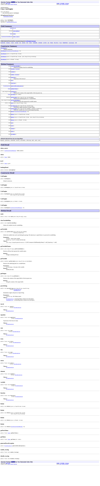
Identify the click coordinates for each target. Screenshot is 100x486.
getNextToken (14, 93)
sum (12, 130)
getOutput (13, 96)
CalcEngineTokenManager (6, 38)
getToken (13, 99)
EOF (20, 44)
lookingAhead (16, 32)
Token (11, 29)
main (12, 108)
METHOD (15, 4)
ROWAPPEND (65, 44)
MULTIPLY (56, 44)
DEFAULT (8, 44)
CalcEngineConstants (8, 16)
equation (13, 81)
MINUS (51, 44)
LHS (48, 44)
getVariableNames (15, 105)
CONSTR (11, 4)
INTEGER (40, 44)
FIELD (9, 4)
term (12, 133)
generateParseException (17, 90)
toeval (12, 136)
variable (13, 142)
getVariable (14, 102)
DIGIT (12, 44)
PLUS (60, 44)
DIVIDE (16, 44)
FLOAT (30, 44)
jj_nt (14, 29)
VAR (76, 44)
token (14, 35)
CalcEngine (3, 50)
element (13, 75)
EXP (27, 44)
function (13, 87)
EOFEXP (23, 44)
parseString (14, 111)
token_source (16, 38)
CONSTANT (3, 44)
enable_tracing (15, 78)
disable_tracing (15, 72)
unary (12, 139)
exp (12, 84)
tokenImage (71, 44)
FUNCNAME (35, 44)
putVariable (14, 115)
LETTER (44, 44)
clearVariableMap (15, 69)
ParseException (6, 90)
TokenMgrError (17, 303)
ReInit (12, 118)
